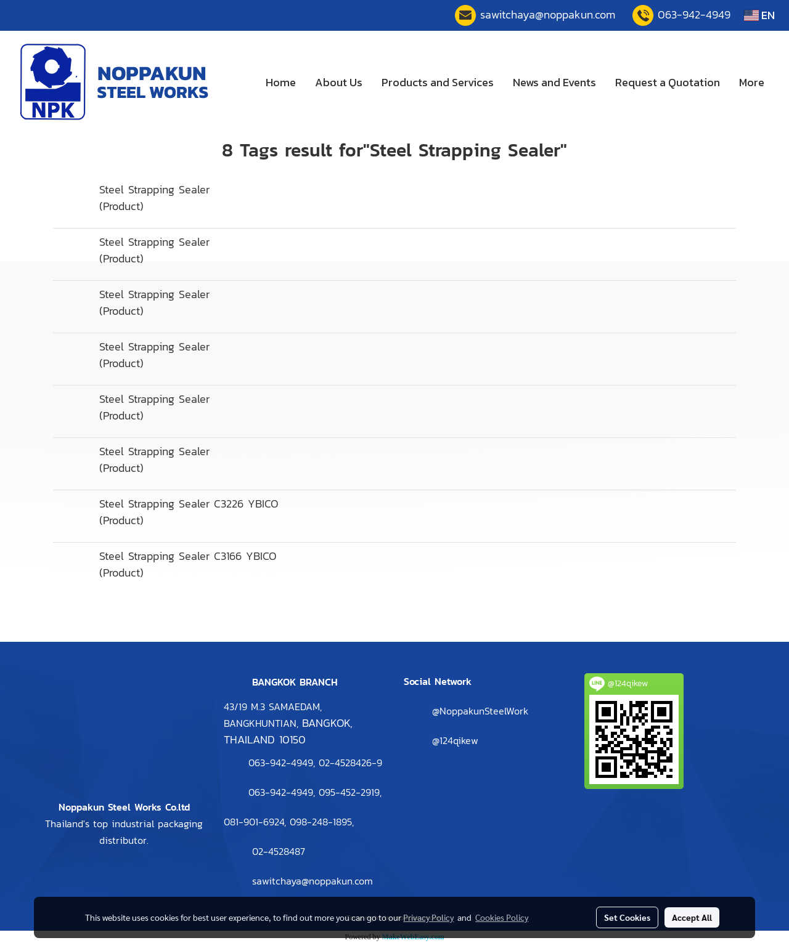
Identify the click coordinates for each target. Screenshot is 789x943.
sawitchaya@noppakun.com (547, 14)
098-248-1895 (321, 821)
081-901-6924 (254, 821)
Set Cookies (627, 917)
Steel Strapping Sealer (154, 189)
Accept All (692, 917)
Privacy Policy (428, 917)
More (751, 82)
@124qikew (455, 740)
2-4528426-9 (350, 762)
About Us (338, 82)
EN (759, 15)
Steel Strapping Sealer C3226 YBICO (188, 503)
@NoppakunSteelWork (480, 710)
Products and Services (438, 82)
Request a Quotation (667, 82)
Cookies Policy (501, 917)
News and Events (554, 82)
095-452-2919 (349, 792)
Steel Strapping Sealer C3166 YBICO (187, 556)
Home (281, 82)
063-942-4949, (281, 792)
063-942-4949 (694, 14)
